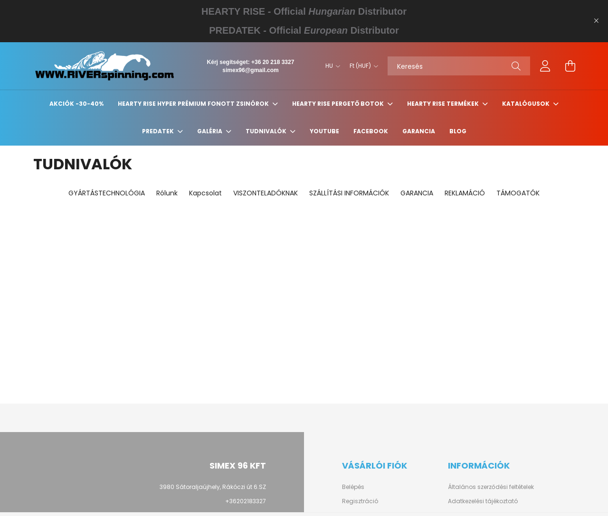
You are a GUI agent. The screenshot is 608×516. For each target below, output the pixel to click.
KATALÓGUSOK (526, 104)
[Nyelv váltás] (330, 65)
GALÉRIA (210, 131)
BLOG (457, 131)
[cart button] (570, 65)
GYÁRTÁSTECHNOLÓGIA (106, 193)
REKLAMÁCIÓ (465, 193)
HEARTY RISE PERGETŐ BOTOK (338, 104)
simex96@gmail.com (250, 70)
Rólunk (167, 193)
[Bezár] (596, 21)
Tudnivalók (267, 131)
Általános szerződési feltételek (491, 487)
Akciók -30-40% (76, 104)
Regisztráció (360, 501)
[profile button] (545, 65)
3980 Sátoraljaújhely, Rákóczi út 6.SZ (213, 487)
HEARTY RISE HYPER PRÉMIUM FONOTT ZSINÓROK (194, 104)
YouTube (324, 131)
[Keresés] (459, 65)
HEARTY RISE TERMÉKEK (443, 104)
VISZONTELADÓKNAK (265, 193)
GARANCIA (418, 131)
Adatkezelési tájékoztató (483, 501)
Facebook (370, 131)
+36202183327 (245, 501)
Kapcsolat (205, 193)
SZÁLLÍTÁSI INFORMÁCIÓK (349, 193)
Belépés (353, 487)
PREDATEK (158, 131)
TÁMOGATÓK (518, 193)
